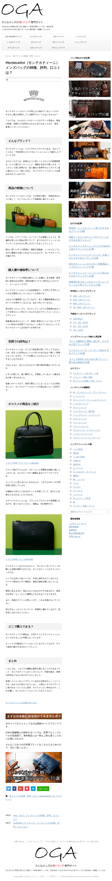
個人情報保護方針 (76, 533)
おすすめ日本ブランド (13, 36)
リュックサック (81, 42)
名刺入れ (77, 464)
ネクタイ (77, 487)
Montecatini (45, 796)
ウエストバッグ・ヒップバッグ (86, 438)
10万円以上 (78, 319)
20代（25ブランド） (82, 296)
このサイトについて (77, 523)
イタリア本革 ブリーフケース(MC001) (22, 463)
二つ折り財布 (79, 457)
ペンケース (78, 494)
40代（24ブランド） (82, 303)
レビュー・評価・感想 (82, 377)
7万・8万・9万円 (80, 322)
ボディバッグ (58, 36)
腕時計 (76, 475)
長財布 (76, 453)
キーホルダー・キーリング (84, 472)
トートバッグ (81, 36)
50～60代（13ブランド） (84, 307)
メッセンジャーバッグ (82, 434)
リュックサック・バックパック (86, 415)
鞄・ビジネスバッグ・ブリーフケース (89, 392)
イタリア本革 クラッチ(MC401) (19, 559)
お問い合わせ (75, 536)
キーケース (78, 468)
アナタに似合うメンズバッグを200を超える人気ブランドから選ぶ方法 (71, 841)
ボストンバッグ (58, 42)
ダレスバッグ (36, 42)
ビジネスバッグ (36, 36)
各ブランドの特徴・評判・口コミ (24, 796)
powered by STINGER (90, 876)
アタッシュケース (58, 48)
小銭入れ (77, 460)
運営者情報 (74, 526)
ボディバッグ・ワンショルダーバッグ (89, 400)
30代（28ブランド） (82, 300)
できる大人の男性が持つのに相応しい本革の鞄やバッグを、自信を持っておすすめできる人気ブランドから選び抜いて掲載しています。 (56, 870)
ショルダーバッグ (13, 42)
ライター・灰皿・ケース (83, 506)
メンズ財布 (78, 449)
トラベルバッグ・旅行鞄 (83, 411)
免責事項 (73, 530)
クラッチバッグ (13, 48)
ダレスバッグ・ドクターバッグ (86, 430)
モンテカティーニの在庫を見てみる (21, 702)
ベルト (76, 483)
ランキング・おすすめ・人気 (85, 373)
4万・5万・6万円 (80, 326)
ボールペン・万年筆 (82, 498)
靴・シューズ (79, 479)
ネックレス (78, 491)
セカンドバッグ (36, 48)
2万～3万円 (78, 330)
